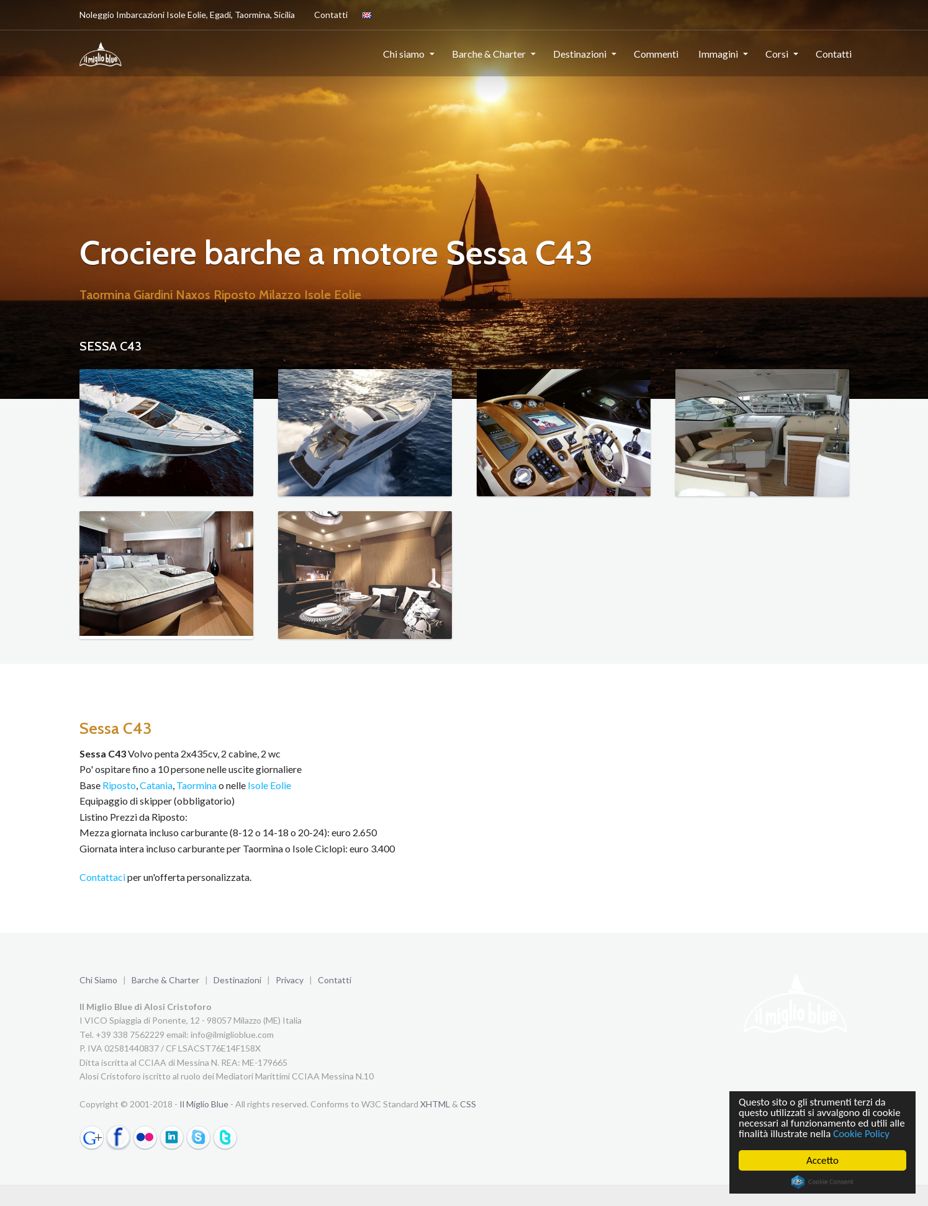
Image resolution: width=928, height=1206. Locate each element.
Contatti (329, 14)
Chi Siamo (98, 980)
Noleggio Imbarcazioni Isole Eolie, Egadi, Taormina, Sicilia (187, 14)
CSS (468, 1104)
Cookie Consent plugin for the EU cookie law (823, 1182)
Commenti (656, 54)
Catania (156, 785)
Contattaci (102, 877)
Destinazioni (579, 54)
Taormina (196, 785)
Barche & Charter (489, 54)
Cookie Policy (862, 1134)
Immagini (718, 54)
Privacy (290, 980)
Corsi (776, 54)
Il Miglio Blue (203, 1104)
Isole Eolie (269, 785)
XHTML (435, 1104)
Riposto (119, 785)
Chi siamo (404, 54)
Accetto (823, 1160)
